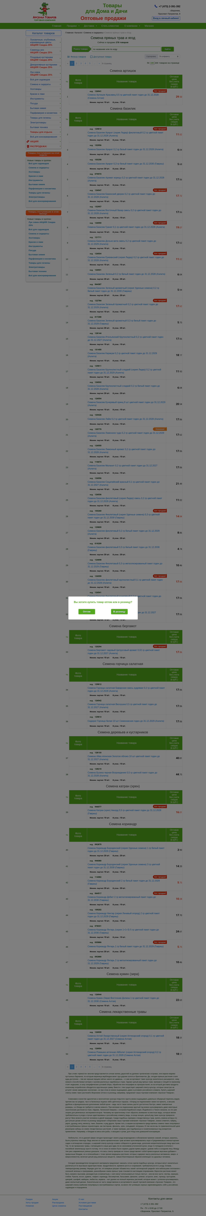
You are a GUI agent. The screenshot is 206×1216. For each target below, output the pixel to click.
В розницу (119, 611)
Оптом (86, 611)
